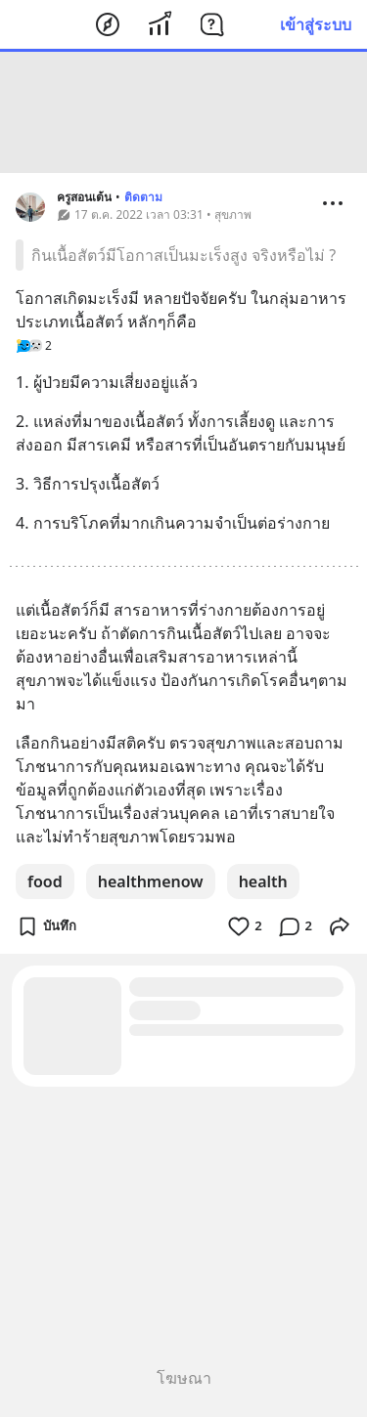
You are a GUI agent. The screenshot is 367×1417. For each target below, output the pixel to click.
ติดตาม (143, 197)
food (45, 881)
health (263, 881)
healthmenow (151, 881)
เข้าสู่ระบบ (315, 24)
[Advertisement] (184, 112)
